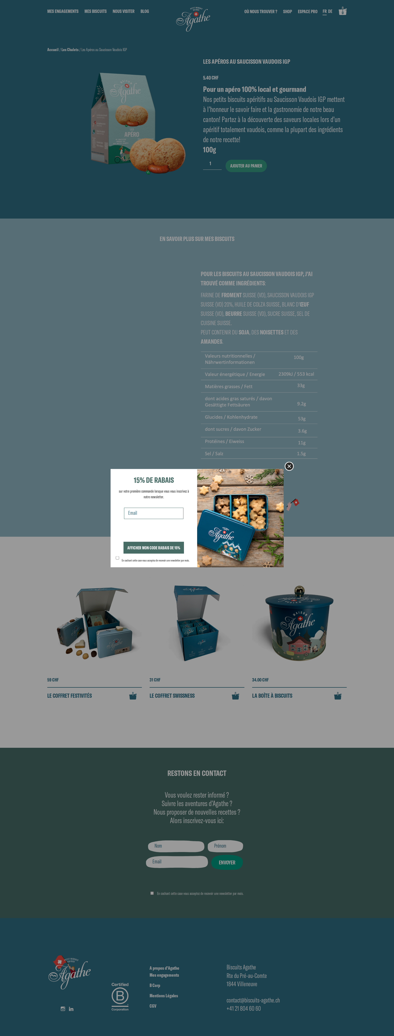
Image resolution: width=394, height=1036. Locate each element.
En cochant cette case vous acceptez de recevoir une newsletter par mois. (155, 560)
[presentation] (155, 531)
